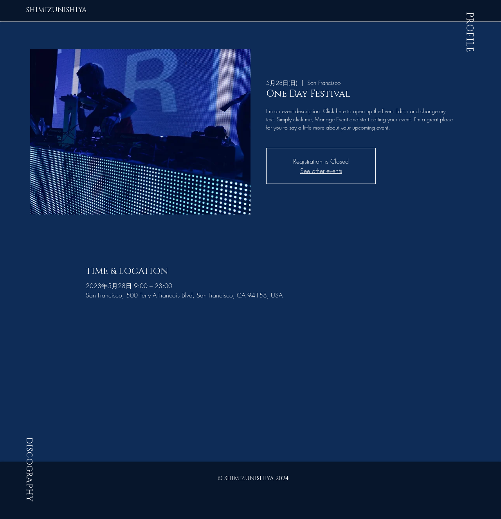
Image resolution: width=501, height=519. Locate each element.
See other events (321, 170)
